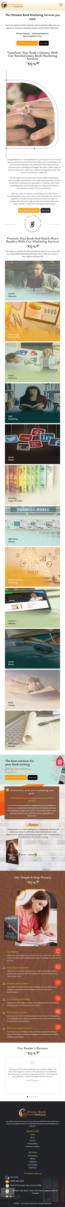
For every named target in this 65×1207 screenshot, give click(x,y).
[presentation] (31, 855)
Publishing (32, 1162)
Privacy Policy (32, 1143)
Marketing (32, 1168)
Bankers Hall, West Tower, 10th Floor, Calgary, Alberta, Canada (35, 1191)
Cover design (32, 1165)
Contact (32, 1140)
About (32, 1137)
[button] (27, 1096)
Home (32, 1134)
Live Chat (14, 1177)
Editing (32, 1159)
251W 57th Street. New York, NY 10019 (26, 1185)
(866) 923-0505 (17, 1181)
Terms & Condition (32, 1146)
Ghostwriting (32, 1156)
